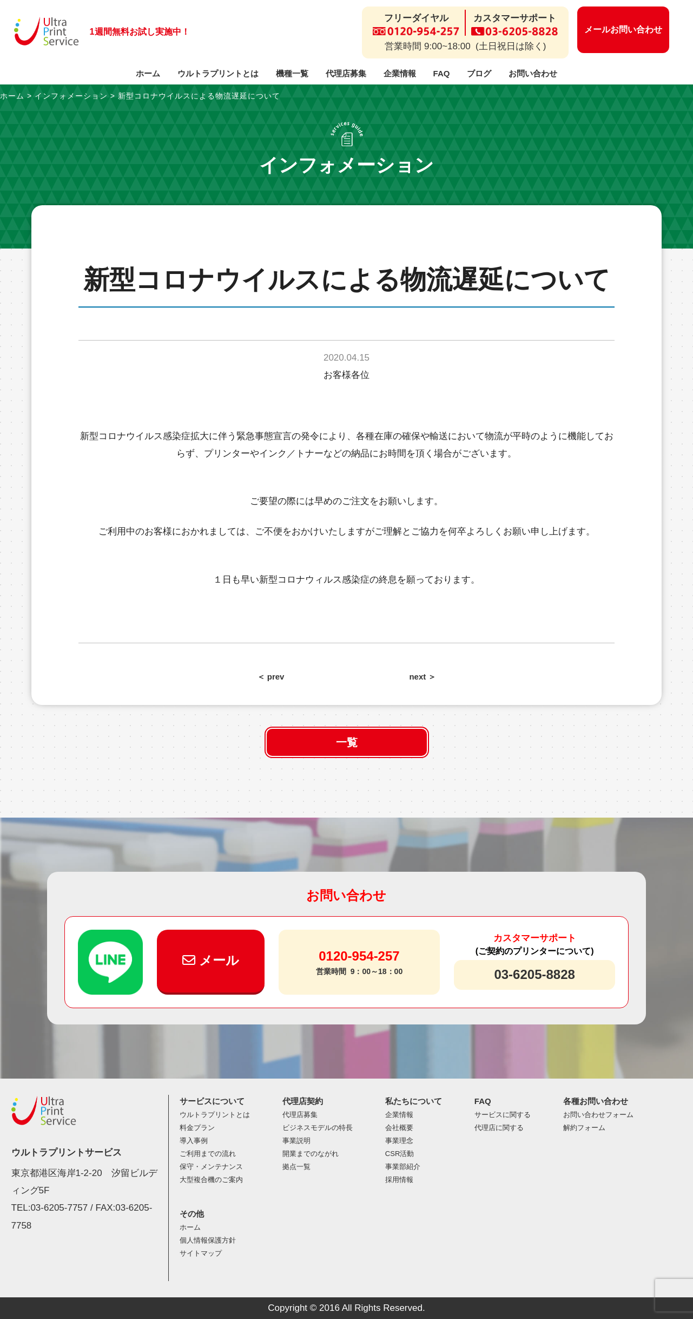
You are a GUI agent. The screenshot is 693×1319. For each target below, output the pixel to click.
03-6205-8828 (534, 974)
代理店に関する (499, 1128)
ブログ (479, 73)
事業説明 (296, 1141)
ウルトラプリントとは (218, 73)
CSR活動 (399, 1154)
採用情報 (399, 1180)
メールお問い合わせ (623, 29)
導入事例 (194, 1141)
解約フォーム (584, 1128)
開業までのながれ (310, 1154)
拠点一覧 (296, 1167)
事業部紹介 (402, 1167)
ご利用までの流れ (208, 1154)
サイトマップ (201, 1253)
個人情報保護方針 (208, 1240)
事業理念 (399, 1141)
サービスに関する (502, 1115)
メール (210, 960)
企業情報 (400, 73)
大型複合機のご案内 (211, 1180)
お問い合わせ (533, 73)
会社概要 (399, 1128)
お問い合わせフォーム (598, 1115)
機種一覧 (292, 73)
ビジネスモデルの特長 (317, 1128)
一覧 (347, 742)
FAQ (441, 73)
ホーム (148, 73)
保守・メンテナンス (211, 1167)
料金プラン (197, 1128)
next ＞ (422, 676)
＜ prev (271, 676)
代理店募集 (346, 73)
